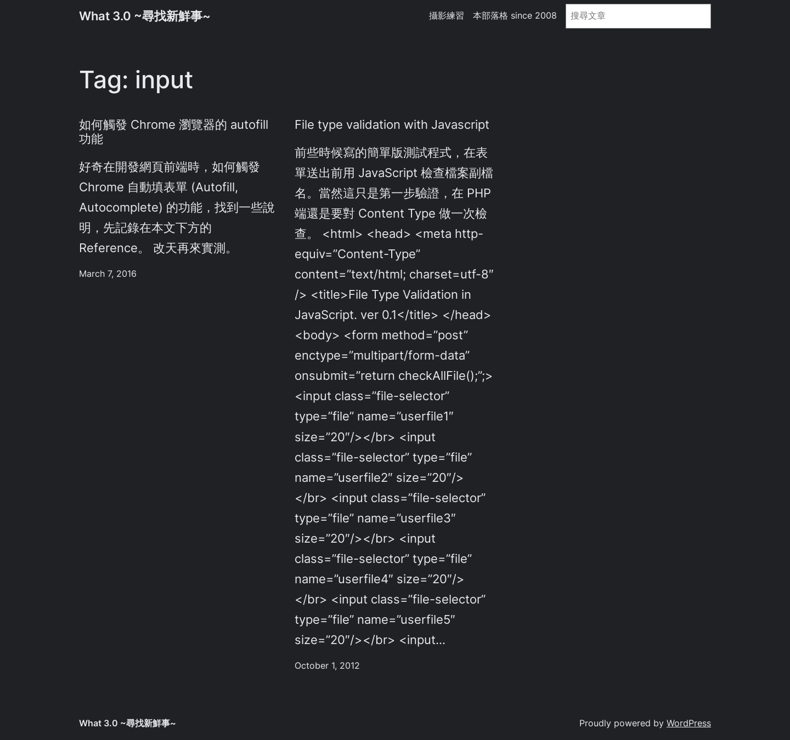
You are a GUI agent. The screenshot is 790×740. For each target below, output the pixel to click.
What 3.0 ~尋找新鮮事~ (145, 16)
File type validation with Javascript (392, 124)
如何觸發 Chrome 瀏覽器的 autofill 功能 (173, 131)
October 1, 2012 (327, 666)
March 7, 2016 (108, 274)
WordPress (689, 723)
